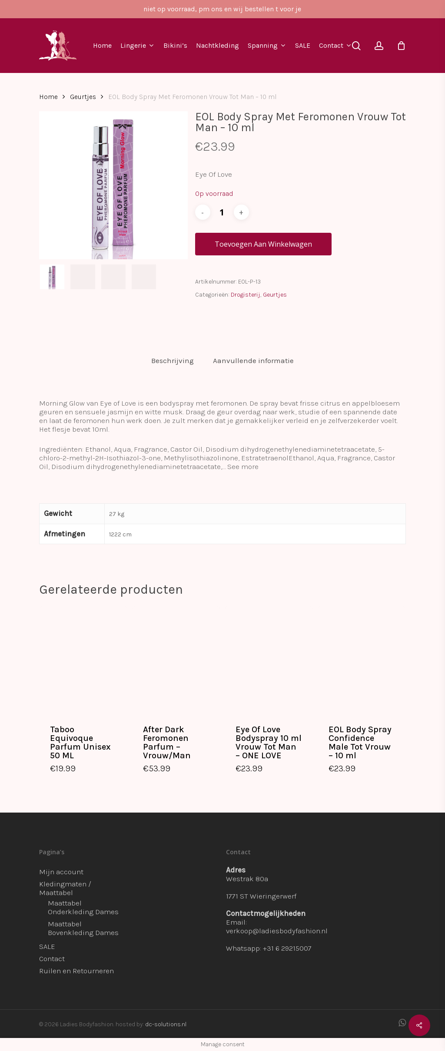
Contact (52, 958)
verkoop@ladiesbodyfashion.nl (277, 930)
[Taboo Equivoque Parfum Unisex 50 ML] (83, 659)
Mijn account (61, 871)
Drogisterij (245, 294)
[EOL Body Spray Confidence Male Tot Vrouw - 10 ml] (362, 659)
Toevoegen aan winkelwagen (263, 244)
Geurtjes (83, 97)
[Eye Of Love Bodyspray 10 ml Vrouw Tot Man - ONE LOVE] (269, 659)
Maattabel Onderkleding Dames (83, 907)
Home (48, 97)
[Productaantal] (222, 212)
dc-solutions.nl (165, 1024)
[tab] (173, 361)
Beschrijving (172, 360)
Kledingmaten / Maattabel (65, 888)
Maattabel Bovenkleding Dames (83, 928)
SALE (47, 946)
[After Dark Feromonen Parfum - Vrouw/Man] (176, 659)
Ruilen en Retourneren (76, 970)
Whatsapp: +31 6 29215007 (269, 948)
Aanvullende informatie (253, 360)
